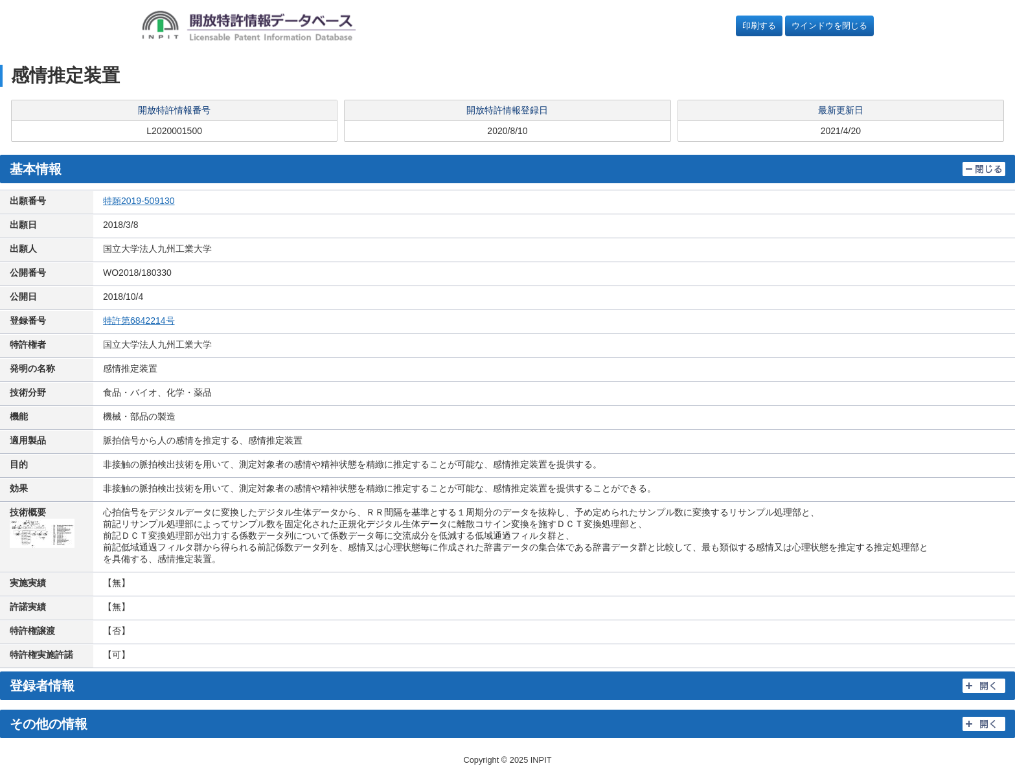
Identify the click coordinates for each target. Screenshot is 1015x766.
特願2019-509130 (139, 201)
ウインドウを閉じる (829, 25)
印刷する (759, 25)
